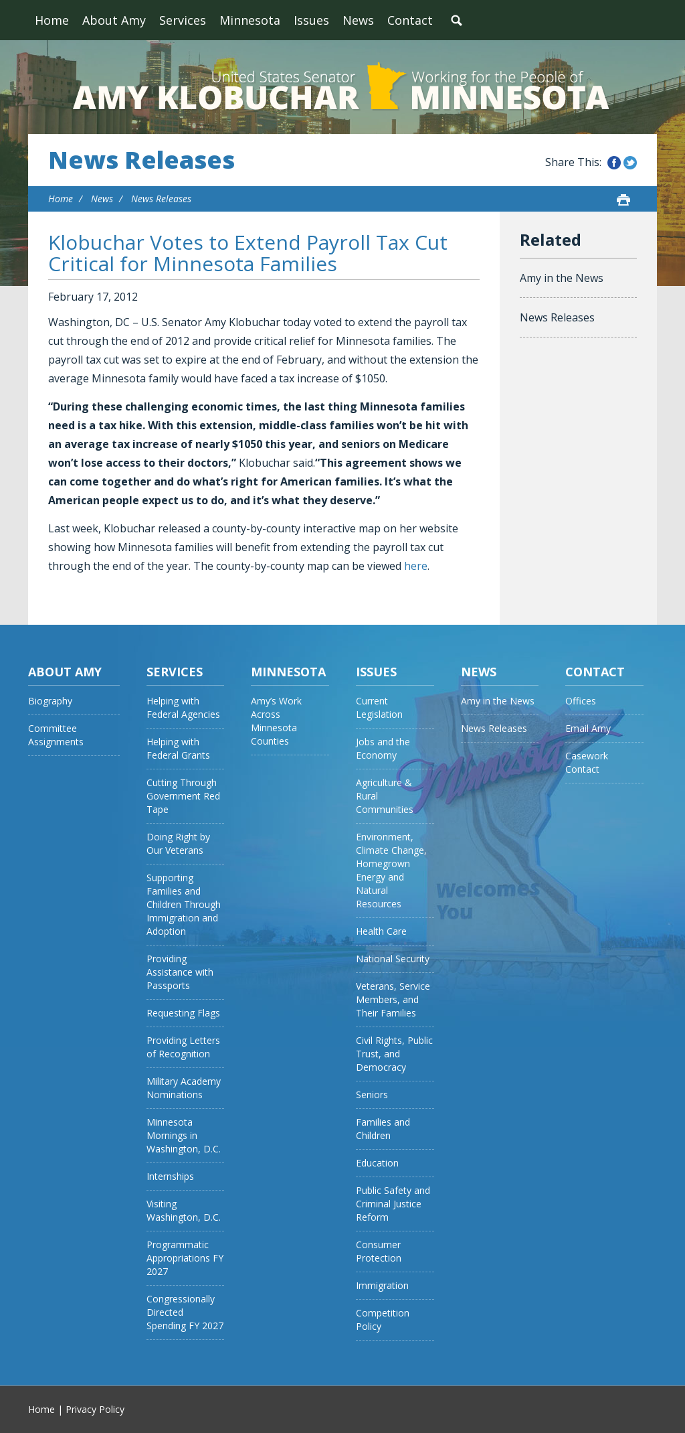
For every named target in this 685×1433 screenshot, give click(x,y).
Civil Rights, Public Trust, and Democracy (394, 1053)
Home (52, 20)
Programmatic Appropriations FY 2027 (184, 1258)
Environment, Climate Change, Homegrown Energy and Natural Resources (391, 870)
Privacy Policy (95, 1409)
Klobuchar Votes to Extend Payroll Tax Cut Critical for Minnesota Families (248, 252)
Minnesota (249, 20)
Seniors (372, 1094)
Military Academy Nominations (183, 1088)
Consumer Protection (378, 1251)
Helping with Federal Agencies (183, 707)
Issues (311, 20)
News (358, 20)
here (415, 565)
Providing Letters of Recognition (183, 1047)
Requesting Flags (183, 1012)
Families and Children (383, 1129)
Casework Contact (586, 762)
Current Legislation (379, 707)
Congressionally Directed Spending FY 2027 (184, 1312)
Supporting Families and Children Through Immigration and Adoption (183, 904)
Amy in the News (561, 278)
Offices (580, 700)
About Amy (114, 20)
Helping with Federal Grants (178, 748)
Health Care (381, 931)
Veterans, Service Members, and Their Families (393, 999)
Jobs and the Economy (383, 748)
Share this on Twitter (630, 162)
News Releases (141, 160)
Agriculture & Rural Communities (384, 796)
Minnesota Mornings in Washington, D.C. (183, 1135)
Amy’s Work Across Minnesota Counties (276, 720)
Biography (50, 700)
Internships (170, 1176)
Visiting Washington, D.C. (183, 1210)
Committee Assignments (56, 735)
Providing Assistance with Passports (179, 972)
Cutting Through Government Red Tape (183, 796)
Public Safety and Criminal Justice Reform (393, 1203)
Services (182, 20)
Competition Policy (382, 1319)
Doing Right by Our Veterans (178, 843)
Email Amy (588, 728)
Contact (410, 20)
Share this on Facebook (614, 162)
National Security (392, 958)
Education (377, 1162)
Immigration (382, 1285)
